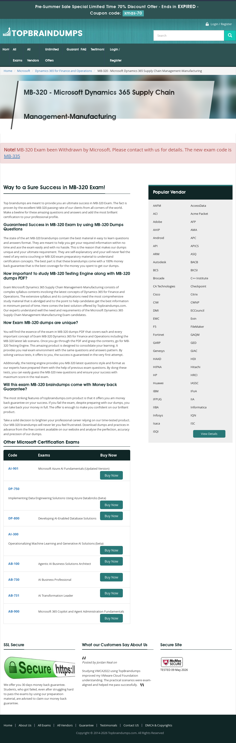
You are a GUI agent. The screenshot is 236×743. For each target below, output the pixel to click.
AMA (194, 230)
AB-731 (13, 595)
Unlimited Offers (52, 55)
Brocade (158, 278)
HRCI (194, 375)
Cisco (156, 294)
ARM (156, 254)
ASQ (193, 254)
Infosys (158, 415)
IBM (156, 391)
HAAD (157, 359)
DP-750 (13, 488)
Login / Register (221, 24)
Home (6, 49)
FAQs (83, 49)
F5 (154, 327)
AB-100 (13, 563)
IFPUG (157, 399)
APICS (195, 246)
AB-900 (13, 611)
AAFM (157, 206)
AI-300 (13, 534)
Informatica (198, 407)
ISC (193, 423)
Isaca (156, 423)
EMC (156, 319)
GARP (157, 343)
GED (193, 343)
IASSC (194, 383)
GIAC (194, 351)
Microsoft (23, 71)
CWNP (195, 302)
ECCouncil (197, 311)
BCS (155, 270)
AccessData (198, 206)
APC (193, 238)
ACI (155, 214)
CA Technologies (164, 286)
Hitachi (195, 367)
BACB (194, 262)
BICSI (194, 270)
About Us (25, 725)
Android (158, 238)
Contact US (131, 725)
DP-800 (13, 518)
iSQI (156, 431)
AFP (193, 222)
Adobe (157, 222)
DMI (156, 311)
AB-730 (13, 579)
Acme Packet (199, 214)
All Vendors (33, 55)
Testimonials (97, 49)
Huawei (158, 383)
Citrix (194, 294)
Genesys (159, 351)
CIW (156, 302)
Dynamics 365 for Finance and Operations (63, 71)
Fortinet (158, 335)
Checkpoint (198, 286)
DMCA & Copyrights (158, 725)
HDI (193, 359)
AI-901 (13, 468)
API (155, 246)
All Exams (17, 55)
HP (155, 375)
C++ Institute (199, 278)
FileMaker (197, 327)
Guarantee (73, 49)
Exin (193, 319)
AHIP (156, 230)
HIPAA (157, 367)
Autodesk (159, 262)
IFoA (194, 391)
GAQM (195, 335)
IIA (192, 399)
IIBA (156, 407)
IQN (193, 415)
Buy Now (111, 475)
